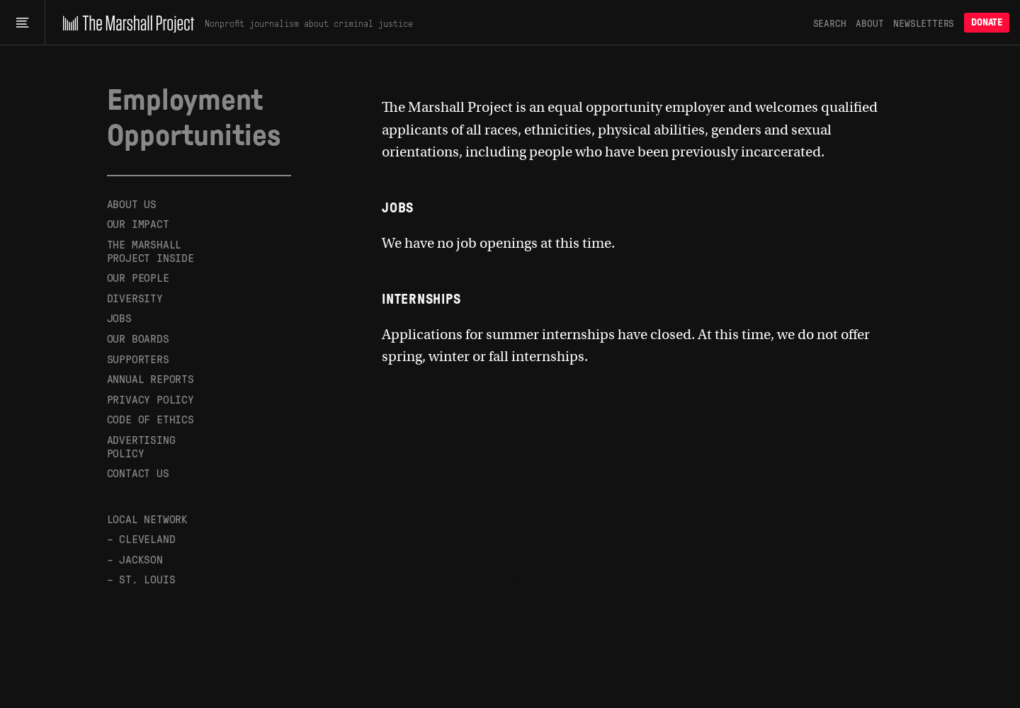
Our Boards (138, 338)
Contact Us (138, 472)
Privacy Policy (150, 399)
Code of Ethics (150, 418)
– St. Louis (141, 578)
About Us (132, 204)
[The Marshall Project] (125, 22)
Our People (138, 277)
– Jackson (135, 559)
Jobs (119, 317)
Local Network (147, 518)
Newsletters (923, 22)
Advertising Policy (141, 446)
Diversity (135, 297)
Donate (986, 22)
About (869, 22)
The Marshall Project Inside (150, 250)
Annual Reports (150, 378)
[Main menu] (22, 22)
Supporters (138, 358)
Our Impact (138, 223)
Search (829, 22)
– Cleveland (141, 538)
